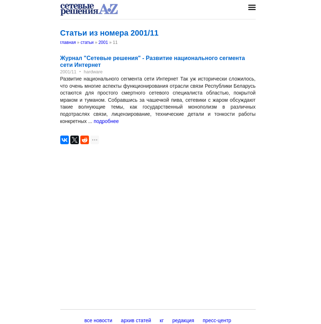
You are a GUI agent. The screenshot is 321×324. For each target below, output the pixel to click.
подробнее (106, 121)
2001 (103, 42)
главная (68, 42)
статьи (87, 42)
